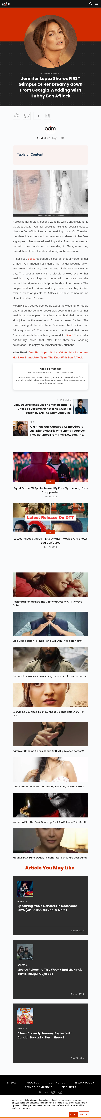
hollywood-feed (50, 73)
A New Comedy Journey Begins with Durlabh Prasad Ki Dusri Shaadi (44, 1046)
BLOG (50, 486)
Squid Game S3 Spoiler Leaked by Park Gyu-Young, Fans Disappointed (50, 495)
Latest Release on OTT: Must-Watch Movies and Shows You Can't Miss (51, 550)
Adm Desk (43, 138)
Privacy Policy (84, 1092)
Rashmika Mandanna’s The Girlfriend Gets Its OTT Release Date (47, 612)
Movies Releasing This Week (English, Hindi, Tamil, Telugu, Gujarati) (49, 982)
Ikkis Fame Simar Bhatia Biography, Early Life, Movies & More (48, 796)
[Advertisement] (11, 61)
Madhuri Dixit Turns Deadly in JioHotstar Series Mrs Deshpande (50, 867)
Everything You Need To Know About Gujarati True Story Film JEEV (48, 723)
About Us (33, 1092)
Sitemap (12, 1092)
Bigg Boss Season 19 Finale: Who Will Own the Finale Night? (48, 650)
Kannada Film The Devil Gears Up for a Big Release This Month (50, 831)
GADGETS (22, 912)
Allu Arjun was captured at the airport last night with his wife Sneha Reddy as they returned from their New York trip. (57, 431)
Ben (68, 335)
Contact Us (56, 1092)
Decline (83, 1114)
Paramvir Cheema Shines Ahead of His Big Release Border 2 (48, 760)
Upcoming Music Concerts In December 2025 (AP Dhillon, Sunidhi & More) (47, 919)
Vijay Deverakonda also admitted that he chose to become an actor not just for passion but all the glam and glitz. (42, 409)
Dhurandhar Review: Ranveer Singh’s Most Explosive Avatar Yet (50, 685)
